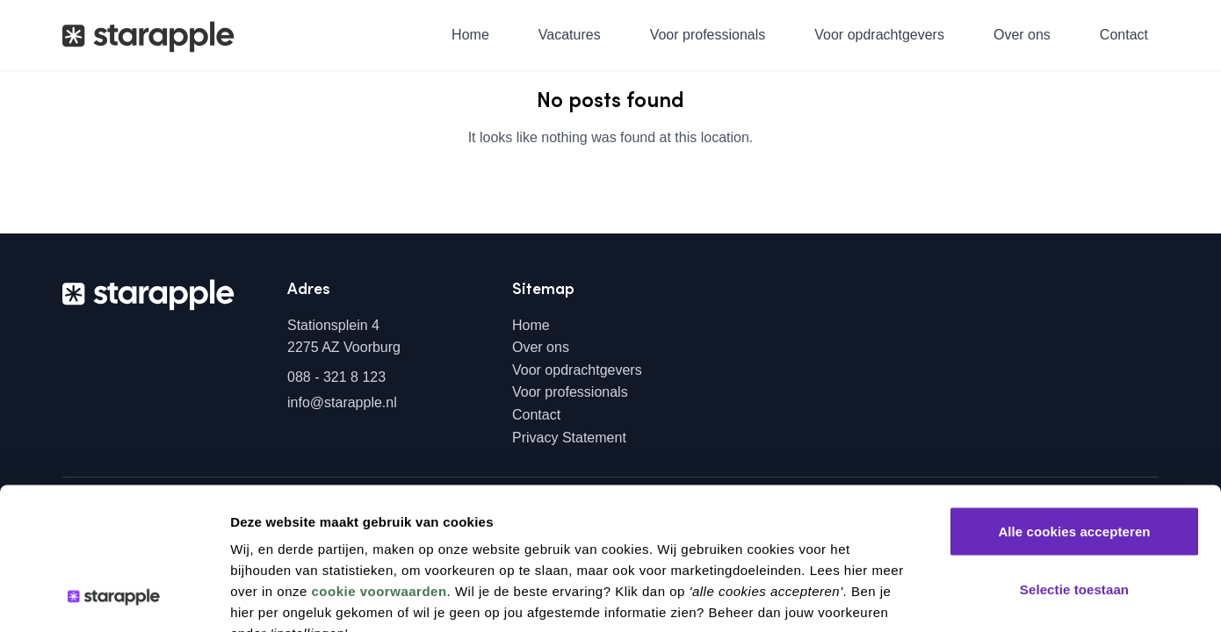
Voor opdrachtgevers (879, 34)
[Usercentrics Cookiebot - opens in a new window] (114, 598)
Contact (1124, 34)
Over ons (1022, 34)
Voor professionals (708, 34)
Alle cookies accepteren (1074, 401)
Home (470, 34)
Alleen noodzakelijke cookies (1074, 516)
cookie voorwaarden (379, 461)
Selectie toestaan (1074, 459)
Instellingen (937, 597)
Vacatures (569, 34)
